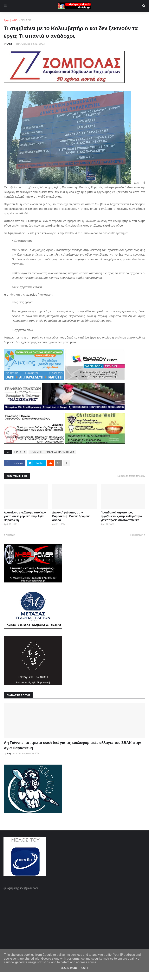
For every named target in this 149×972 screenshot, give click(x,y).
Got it (85, 967)
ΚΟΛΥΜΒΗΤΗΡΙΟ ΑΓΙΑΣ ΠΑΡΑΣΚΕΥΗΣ (52, 452)
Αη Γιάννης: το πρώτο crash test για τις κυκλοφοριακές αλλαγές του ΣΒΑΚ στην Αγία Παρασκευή (72, 745)
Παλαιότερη (136, 534)
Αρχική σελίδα (11, 20)
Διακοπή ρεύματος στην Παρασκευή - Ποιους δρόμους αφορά (71, 516)
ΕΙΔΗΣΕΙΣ (26, 20)
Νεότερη (10, 534)
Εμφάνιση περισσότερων (131, 475)
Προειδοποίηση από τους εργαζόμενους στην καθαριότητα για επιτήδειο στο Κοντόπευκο (121, 516)
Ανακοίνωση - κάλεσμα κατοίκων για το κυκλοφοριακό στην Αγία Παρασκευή (25, 516)
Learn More (69, 967)
